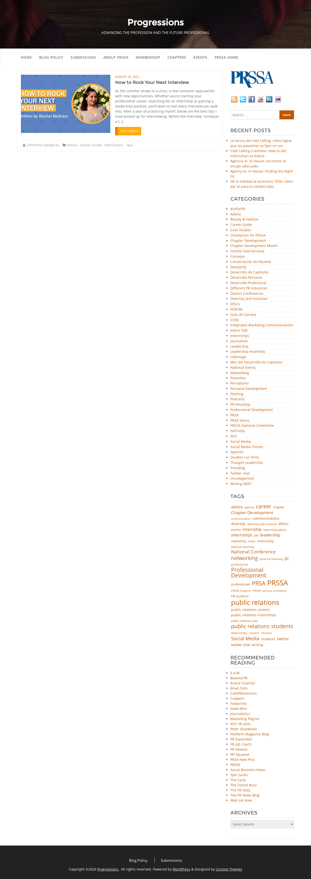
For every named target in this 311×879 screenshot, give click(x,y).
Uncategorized (242, 478)
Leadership (239, 347)
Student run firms (244, 457)
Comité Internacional (247, 251)
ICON (234, 320)
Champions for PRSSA (248, 235)
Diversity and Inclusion (249, 299)
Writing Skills (240, 484)
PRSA (234, 415)
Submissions (83, 57)
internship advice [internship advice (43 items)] (274, 529)
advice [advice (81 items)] (237, 507)
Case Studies (240, 230)
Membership (148, 57)
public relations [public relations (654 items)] (255, 602)
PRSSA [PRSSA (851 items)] (277, 582)
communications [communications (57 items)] (265, 518)
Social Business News (247, 769)
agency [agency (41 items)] (249, 507)
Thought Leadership (246, 463)
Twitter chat (240, 473)
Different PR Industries (249, 288)
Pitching (236, 394)
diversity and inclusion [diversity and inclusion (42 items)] (262, 524)
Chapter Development (248, 241)
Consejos (237, 257)
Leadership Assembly (247, 352)
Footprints (238, 703)
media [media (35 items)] (251, 541)
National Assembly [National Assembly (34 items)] (242, 547)
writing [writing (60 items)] (257, 645)
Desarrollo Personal (246, 278)
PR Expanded (241, 739)
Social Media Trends (246, 447)
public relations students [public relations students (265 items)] (262, 626)
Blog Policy (51, 57)
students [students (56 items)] (268, 639)
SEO (233, 436)
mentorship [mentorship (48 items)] (265, 541)
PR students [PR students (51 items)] (240, 596)
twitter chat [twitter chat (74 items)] (240, 645)
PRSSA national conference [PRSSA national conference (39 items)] (269, 590)
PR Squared (239, 754)
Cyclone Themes (229, 869)
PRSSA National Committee (252, 426)
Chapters (176, 57)
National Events (243, 368)
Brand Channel (242, 683)
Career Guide (91, 145)
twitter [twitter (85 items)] (283, 639)
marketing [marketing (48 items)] (238, 541)
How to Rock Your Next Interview (152, 82)
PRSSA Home (226, 57)
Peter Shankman (243, 729)
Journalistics (240, 713)
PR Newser (239, 749)
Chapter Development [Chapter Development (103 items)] (252, 512)
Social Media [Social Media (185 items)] (245, 638)
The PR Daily (240, 790)
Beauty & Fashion (244, 219)
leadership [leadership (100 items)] (270, 535)
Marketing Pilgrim (244, 718)
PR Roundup (240, 405)
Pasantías (238, 378)
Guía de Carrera (243, 315)
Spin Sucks (239, 774)
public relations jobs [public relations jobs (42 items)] (244, 620)
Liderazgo (238, 357)
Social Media (240, 442)
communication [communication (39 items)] (241, 518)
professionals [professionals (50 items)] (240, 584)
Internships (113, 145)
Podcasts (237, 399)
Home (26, 57)
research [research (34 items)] (254, 633)
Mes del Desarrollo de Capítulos (256, 362)
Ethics (235, 304)
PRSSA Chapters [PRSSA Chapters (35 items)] (241, 591)
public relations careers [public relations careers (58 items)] (250, 609)
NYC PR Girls (240, 724)
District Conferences (246, 294)
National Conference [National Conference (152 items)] (253, 551)
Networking (239, 373)
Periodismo (239, 383)
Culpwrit (237, 698)
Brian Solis (239, 688)
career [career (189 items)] (263, 506)
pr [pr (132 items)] (287, 558)
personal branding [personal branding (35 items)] (271, 559)
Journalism (239, 341)
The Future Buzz (243, 785)
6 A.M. (235, 673)
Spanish (236, 452)
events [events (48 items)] (236, 529)
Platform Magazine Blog (249, 734)
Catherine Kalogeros (42, 145)
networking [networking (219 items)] (244, 557)
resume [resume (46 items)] (266, 633)
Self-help (237, 431)
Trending (237, 468)
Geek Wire (238, 708)
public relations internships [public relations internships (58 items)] (253, 615)
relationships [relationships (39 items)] (239, 633)
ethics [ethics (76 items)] (283, 524)
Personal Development (248, 389)
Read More (129, 131)
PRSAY (235, 764)
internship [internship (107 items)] (252, 529)
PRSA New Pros (242, 759)
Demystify (238, 267)
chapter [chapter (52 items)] (278, 507)
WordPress (181, 869)
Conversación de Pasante (250, 262)
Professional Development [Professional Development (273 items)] (248, 572)
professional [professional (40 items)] (239, 564)
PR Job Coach (240, 744)
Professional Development (251, 410)
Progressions (108, 869)
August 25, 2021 (127, 77)
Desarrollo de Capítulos (249, 272)
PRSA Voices (240, 421)
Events (200, 57)
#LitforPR (237, 209)
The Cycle (238, 780)
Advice (72, 145)
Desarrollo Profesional (248, 283)
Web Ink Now (241, 800)
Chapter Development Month (254, 246)
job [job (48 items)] (256, 535)
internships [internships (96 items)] (241, 535)
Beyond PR (239, 678)
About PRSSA (116, 57)
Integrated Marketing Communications (261, 325)
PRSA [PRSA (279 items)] (259, 583)
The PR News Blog (244, 795)
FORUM (236, 309)
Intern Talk (239, 331)
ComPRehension (243, 693)
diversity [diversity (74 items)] (238, 524)
